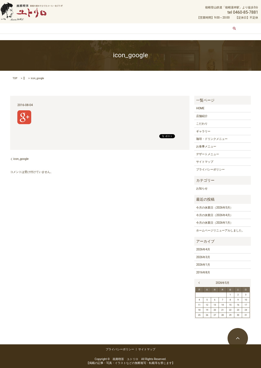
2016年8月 (203, 272)
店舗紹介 (66, 28)
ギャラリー (104, 28)
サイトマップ (204, 161)
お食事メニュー (166, 28)
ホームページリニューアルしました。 (220, 230)
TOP (15, 78)
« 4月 (200, 283)
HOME (49, 28)
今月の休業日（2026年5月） (214, 207)
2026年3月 (203, 257)
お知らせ (202, 188)
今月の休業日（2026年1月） (214, 222)
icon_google (21, 158)
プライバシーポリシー (210, 169)
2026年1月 (203, 264)
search (214, 28)
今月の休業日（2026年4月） (214, 215)
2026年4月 (203, 249)
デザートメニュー (194, 28)
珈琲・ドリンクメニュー (133, 28)
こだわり (84, 28)
